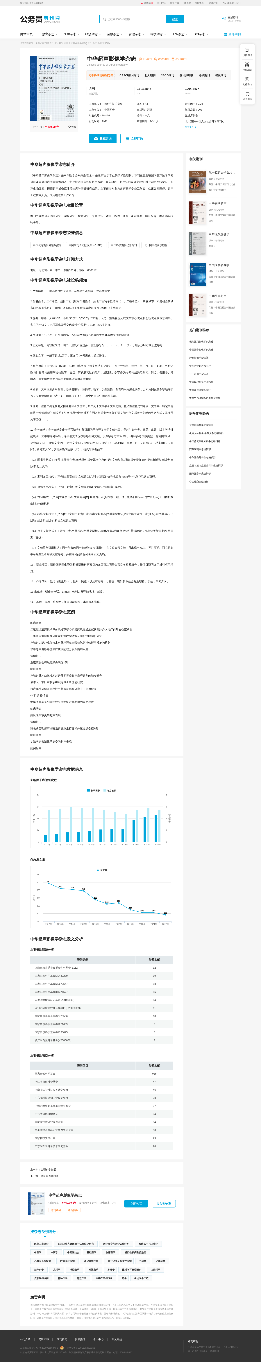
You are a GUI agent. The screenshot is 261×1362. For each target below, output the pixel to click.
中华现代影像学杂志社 (201, 382)
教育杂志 (48, 34)
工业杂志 (178, 34)
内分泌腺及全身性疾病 (120, 1261)
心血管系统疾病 (42, 1261)
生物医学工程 (141, 1278)
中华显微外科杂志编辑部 (202, 457)
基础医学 (91, 1252)
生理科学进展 (43, 1169)
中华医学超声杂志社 (200, 365)
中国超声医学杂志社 (200, 390)
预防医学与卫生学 (148, 1243)
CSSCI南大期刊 (129, 75)
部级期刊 (204, 75)
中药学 (54, 1252)
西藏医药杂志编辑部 (200, 449)
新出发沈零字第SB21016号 (53, 1352)
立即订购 (137, 138)
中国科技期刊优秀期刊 (124, 245)
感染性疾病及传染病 (135, 1252)
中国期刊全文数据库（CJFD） (86, 245)
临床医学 (110, 1252)
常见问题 (117, 1339)
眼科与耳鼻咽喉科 (131, 1269)
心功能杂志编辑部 (198, 481)
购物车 (148, 3)
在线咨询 (234, 19)
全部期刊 (234, 34)
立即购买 (136, 1203)
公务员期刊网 (42, 43)
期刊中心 (161, 3)
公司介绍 (25, 1339)
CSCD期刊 (167, 75)
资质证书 (43, 1339)
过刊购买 (56, 1210)
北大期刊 (149, 75)
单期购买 (73, 1210)
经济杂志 (91, 34)
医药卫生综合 (41, 1243)
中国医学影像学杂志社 (201, 349)
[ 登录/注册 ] (213, 3)
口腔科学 (155, 1269)
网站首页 (26, 34)
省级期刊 (220, 75)
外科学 (142, 1261)
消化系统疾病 (91, 1261)
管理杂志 (135, 34)
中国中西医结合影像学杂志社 (204, 398)
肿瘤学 (111, 1269)
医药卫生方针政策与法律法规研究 (76, 1243)
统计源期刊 (186, 75)
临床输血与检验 (44, 1176)
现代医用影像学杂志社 (201, 341)
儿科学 (56, 1269)
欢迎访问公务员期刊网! (31, 3)
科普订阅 (174, 3)
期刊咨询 (62, 1339)
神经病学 (74, 1269)
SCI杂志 (187, 3)
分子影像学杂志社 (198, 373)
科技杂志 (156, 34)
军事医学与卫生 (104, 1278)
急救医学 (81, 1278)
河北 (149, 109)
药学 (124, 1278)
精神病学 (93, 1269)
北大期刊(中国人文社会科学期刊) (71, 43)
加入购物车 (163, 1203)
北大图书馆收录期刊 (155, 245)
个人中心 (98, 1339)
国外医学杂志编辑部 (200, 473)
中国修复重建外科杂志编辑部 (204, 441)
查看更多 (190, 127)
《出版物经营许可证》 (55, 1305)
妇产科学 (39, 1269)
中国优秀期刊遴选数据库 (47, 245)
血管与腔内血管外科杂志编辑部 (206, 465)
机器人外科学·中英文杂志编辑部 (206, 433)
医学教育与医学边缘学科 (116, 1243)
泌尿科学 (160, 1261)
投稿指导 (199, 3)
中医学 (37, 1252)
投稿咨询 (106, 138)
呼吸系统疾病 (67, 1261)
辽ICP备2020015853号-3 (45, 1348)
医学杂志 (70, 34)
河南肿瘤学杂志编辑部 (201, 425)
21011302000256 (86, 1348)
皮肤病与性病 (41, 1278)
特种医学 (62, 1278)
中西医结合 (73, 1252)
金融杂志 (113, 34)
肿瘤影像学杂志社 (198, 357)
